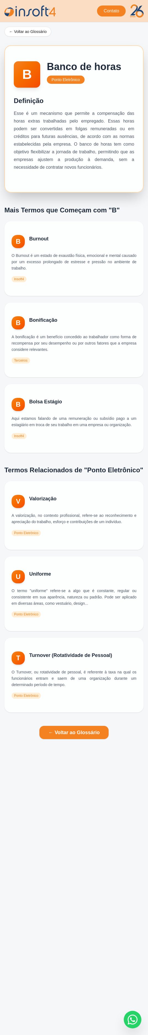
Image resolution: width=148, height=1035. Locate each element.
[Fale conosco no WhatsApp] (132, 1019)
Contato (111, 11)
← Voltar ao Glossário (28, 31)
